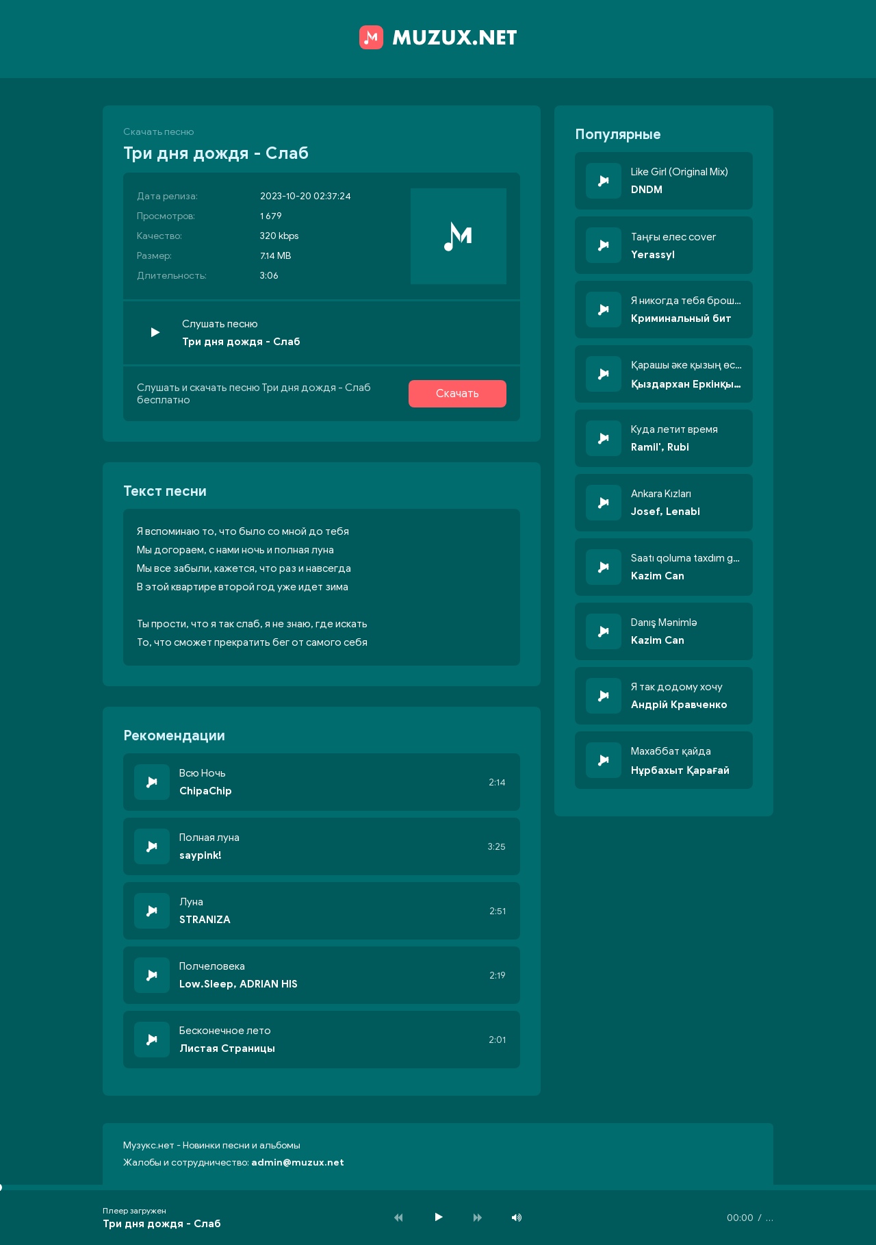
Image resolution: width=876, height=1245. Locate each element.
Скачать (457, 394)
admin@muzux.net (297, 1162)
